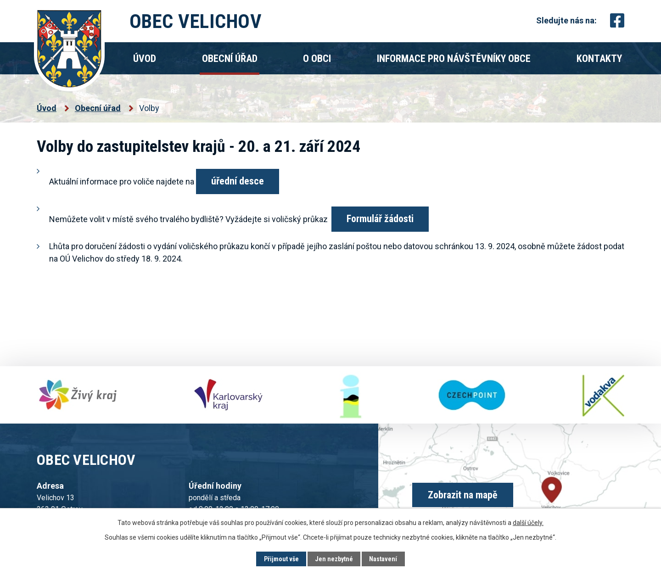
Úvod (144, 58)
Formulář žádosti (380, 218)
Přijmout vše (281, 559)
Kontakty (599, 58)
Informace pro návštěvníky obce (454, 58)
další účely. (528, 522)
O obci (317, 58)
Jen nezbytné (334, 559)
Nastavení (383, 559)
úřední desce (237, 181)
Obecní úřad (230, 58)
